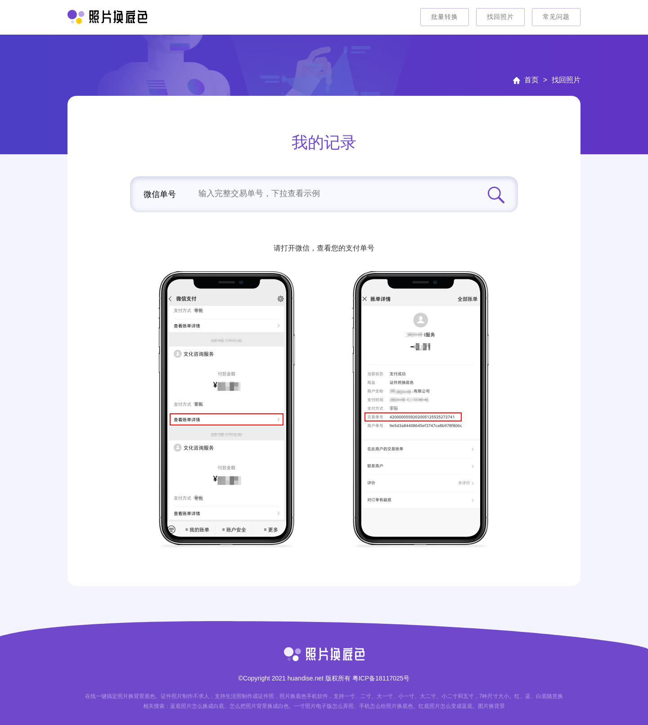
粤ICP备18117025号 (381, 678)
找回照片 (500, 16)
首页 (531, 80)
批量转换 (444, 16)
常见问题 (556, 16)
